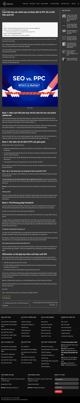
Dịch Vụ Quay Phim (46, 333)
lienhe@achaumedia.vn (71, 350)
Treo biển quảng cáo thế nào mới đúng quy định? (72, 32)
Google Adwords (65, 333)
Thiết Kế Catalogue (26, 322)
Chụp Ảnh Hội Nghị (46, 327)
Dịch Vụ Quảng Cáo (66, 327)
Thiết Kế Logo (24, 327)
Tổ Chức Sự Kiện (55, 3)
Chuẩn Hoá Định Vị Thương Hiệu (49, 349)
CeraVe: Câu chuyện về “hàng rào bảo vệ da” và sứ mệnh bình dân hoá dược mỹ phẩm (72, 18)
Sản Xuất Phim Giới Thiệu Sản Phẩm (9, 325)
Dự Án (37, 3)
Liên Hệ (73, 3)
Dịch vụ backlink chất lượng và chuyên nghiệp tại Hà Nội (72, 53)
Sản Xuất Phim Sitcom (7, 332)
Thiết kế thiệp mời (25, 330)
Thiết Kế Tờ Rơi (25, 333)
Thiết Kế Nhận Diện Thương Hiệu (49, 361)
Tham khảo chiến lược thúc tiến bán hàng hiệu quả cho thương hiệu (71, 45)
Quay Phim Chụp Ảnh (46, 324)
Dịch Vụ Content (65, 324)
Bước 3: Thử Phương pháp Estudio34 (13, 33)
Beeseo (8, 399)
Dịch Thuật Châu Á (15, 399)
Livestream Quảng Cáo (67, 336)
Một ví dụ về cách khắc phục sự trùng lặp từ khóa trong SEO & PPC (21, 31)
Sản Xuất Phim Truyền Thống (8, 335)
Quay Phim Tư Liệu (46, 336)
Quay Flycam (44, 322)
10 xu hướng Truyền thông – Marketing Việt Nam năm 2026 (72, 26)
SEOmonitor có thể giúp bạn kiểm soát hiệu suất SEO (16, 35)
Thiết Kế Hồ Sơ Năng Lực (27, 324)
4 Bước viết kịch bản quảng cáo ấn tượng (72, 59)
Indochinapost (24, 399)
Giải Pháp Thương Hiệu (47, 346)
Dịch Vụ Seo (64, 322)
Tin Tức (4, 10)
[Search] (78, 3)
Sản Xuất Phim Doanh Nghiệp (9, 322)
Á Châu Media (16, 398)
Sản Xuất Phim (25, 346)
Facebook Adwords (66, 330)
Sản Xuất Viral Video (6, 338)
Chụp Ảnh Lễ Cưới (46, 330)
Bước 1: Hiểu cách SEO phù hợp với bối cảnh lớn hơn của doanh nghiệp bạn (22, 28)
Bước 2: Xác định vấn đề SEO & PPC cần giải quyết (16, 30)
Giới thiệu (32, 3)
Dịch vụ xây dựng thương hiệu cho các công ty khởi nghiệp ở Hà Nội (20, 292)
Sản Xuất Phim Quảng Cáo (8, 329)
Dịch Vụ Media (45, 3)
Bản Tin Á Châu (65, 3)
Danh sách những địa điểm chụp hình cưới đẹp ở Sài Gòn (72, 38)
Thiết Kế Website (25, 336)
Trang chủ (25, 3)
